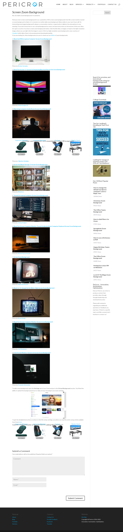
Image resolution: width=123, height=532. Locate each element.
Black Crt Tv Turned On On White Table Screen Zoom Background (34, 288)
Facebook (50, 521)
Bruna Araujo (22, 318)
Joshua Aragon (22, 222)
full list (53, 35)
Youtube (49, 524)
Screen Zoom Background (22, 257)
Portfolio (101, 4)
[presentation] (26, 492)
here (20, 422)
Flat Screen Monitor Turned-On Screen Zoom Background (32, 352)
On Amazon (21, 154)
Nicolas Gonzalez (23, 66)
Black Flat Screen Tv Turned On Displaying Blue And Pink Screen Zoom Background (39, 69)
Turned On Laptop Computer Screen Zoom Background (31, 195)
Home (58, 4)
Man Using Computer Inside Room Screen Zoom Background (32, 109)
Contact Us (112, 4)
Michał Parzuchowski (24, 253)
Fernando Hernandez (24, 385)
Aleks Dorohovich (23, 284)
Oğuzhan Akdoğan (23, 161)
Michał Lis (21, 192)
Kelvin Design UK (23, 105)
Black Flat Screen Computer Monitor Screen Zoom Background (33, 322)
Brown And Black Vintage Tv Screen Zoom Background (30, 164)
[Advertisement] (101, 45)
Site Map (84, 517)
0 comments (36, 15)
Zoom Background (26, 15)
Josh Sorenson (22, 349)
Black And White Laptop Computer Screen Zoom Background (33, 39)
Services (79, 4)
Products (89, 4)
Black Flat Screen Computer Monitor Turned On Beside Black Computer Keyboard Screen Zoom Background (47, 226)
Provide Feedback (52, 519)
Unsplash (15, 33)
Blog (71, 4)
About (65, 4)
